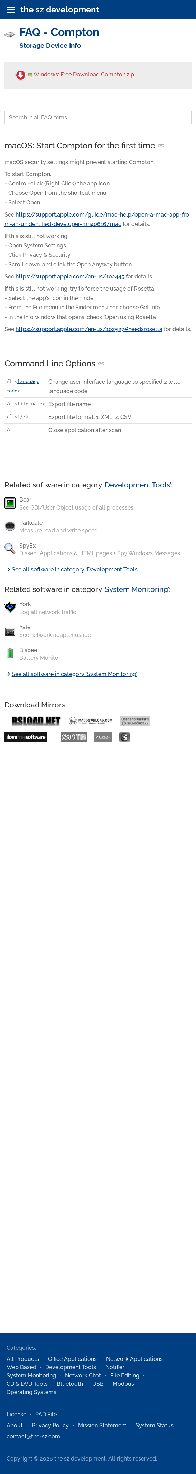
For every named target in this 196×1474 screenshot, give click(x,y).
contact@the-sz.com (33, 1436)
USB (98, 1384)
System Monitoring (136, 589)
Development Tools (137, 484)
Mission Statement (102, 1425)
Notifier (114, 1367)
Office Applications (72, 1359)
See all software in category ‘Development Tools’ (71, 569)
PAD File (46, 1414)
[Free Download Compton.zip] (21, 75)
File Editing (124, 1375)
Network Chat (83, 1375)
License (16, 1414)
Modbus (123, 1384)
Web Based (21, 1367)
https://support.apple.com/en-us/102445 (70, 276)
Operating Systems (31, 1392)
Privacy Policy (50, 1425)
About (15, 1425)
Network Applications (134, 1359)
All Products (23, 1359)
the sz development (59, 9)
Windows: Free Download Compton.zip (81, 74)
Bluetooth (70, 1384)
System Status (155, 1425)
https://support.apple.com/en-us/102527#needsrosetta (89, 329)
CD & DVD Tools (27, 1384)
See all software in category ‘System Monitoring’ (70, 674)
